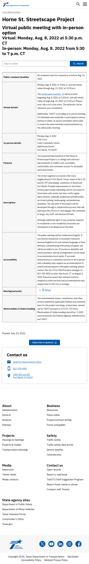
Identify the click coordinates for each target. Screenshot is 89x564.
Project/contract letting (59, 419)
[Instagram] (69, 544)
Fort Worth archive (12, 12)
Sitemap (6, 424)
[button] (78, 4)
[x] (42, 544)
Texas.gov (7, 524)
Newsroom (8, 469)
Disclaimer (73, 556)
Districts (6, 415)
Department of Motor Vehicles (18, 509)
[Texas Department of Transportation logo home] (16, 4)
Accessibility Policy (31, 560)
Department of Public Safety (17, 504)
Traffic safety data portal (60, 444)
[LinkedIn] (60, 544)
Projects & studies (11, 444)
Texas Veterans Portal (14, 514)
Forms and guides (56, 424)
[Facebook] (78, 544)
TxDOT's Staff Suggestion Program (65, 479)
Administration (9, 410)
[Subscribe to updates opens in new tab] (44, 342)
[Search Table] (36, 63)
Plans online (53, 415)
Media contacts (10, 479)
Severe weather (55, 449)
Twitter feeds (9, 474)
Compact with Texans (58, 489)
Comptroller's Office (13, 519)
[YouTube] (51, 544)
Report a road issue (57, 474)
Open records (54, 469)
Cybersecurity (54, 454)
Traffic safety (54, 439)
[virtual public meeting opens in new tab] (52, 94)
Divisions (6, 419)
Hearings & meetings (13, 439)
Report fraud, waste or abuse (62, 484)
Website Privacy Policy (56, 560)
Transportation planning (15, 449)
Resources (52, 410)
